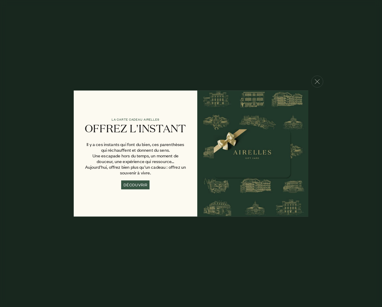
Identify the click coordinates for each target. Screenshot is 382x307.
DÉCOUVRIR (135, 185)
